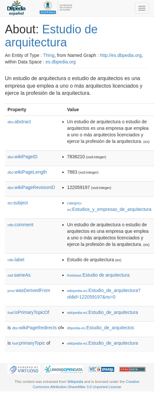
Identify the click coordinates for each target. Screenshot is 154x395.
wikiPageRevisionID (31, 187)
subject (18, 202)
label (16, 259)
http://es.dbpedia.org (121, 55)
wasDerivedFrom (29, 290)
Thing (48, 55)
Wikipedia (75, 382)
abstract (19, 121)
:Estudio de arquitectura (98, 275)
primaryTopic (28, 343)
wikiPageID (23, 156)
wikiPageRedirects (34, 327)
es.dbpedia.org (61, 61)
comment (20, 224)
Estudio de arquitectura (51, 36)
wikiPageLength (27, 172)
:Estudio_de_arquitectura (102, 312)
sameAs (19, 275)
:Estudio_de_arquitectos (100, 327)
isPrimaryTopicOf (28, 312)
